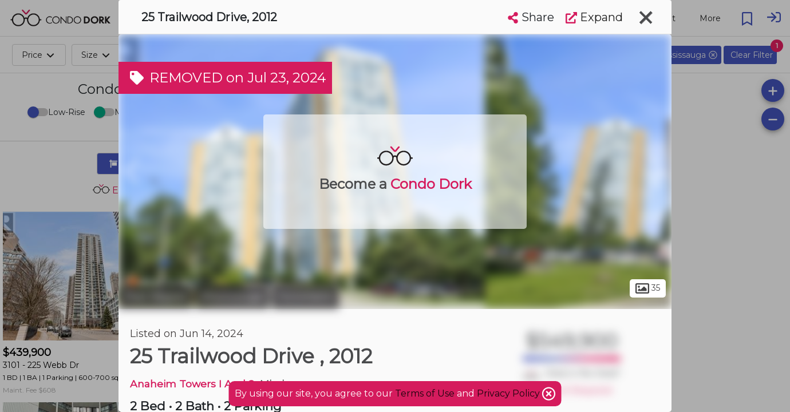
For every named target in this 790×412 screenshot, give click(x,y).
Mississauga (232, 296)
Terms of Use (425, 393)
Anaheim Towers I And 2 (192, 384)
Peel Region (155, 296)
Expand (594, 17)
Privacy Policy (509, 393)
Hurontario (305, 296)
